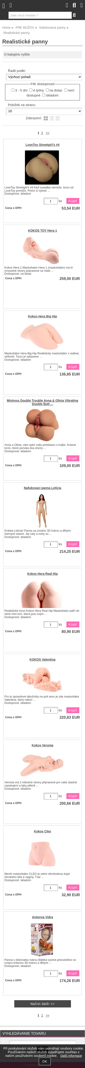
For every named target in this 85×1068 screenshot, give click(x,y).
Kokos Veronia (42, 745)
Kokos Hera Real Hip (42, 574)
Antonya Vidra (42, 917)
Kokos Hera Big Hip (42, 316)
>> (47, 133)
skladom (52, 95)
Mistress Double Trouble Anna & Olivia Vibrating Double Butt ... (42, 402)
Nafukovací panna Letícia (42, 488)
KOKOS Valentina (42, 659)
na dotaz (55, 90)
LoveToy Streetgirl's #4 (42, 145)
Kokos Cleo (42, 831)
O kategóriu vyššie (17, 54)
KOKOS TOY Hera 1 (42, 230)
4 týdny (38, 90)
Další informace (71, 1056)
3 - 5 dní (21, 90)
